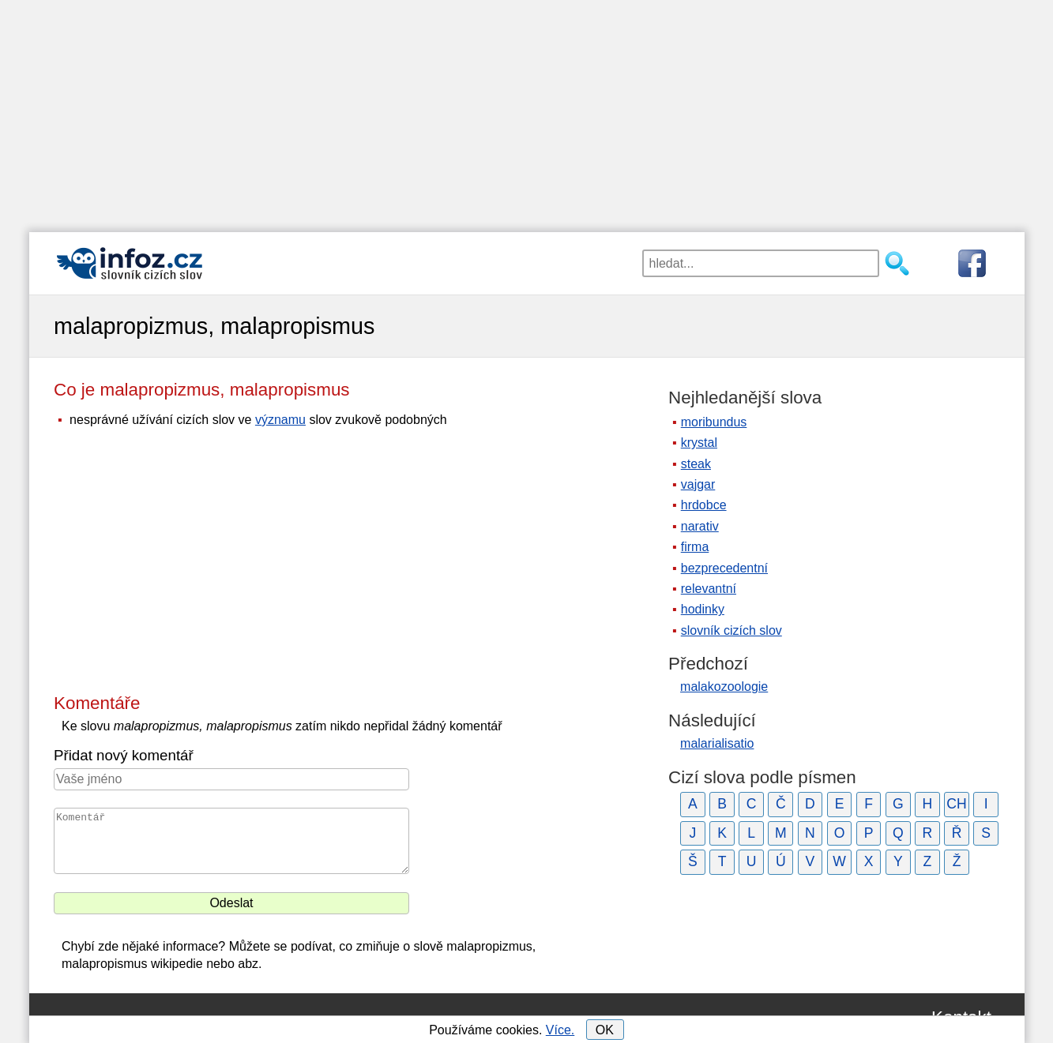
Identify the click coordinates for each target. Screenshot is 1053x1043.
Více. (560, 1030)
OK (605, 1030)
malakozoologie (724, 686)
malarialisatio (717, 743)
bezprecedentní (724, 568)
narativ (700, 526)
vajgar (698, 484)
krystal (699, 442)
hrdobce (704, 505)
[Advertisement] (527, 110)
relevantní (708, 588)
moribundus (714, 422)
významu (280, 419)
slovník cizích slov (731, 630)
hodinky (702, 609)
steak (696, 464)
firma (695, 546)
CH (956, 804)
